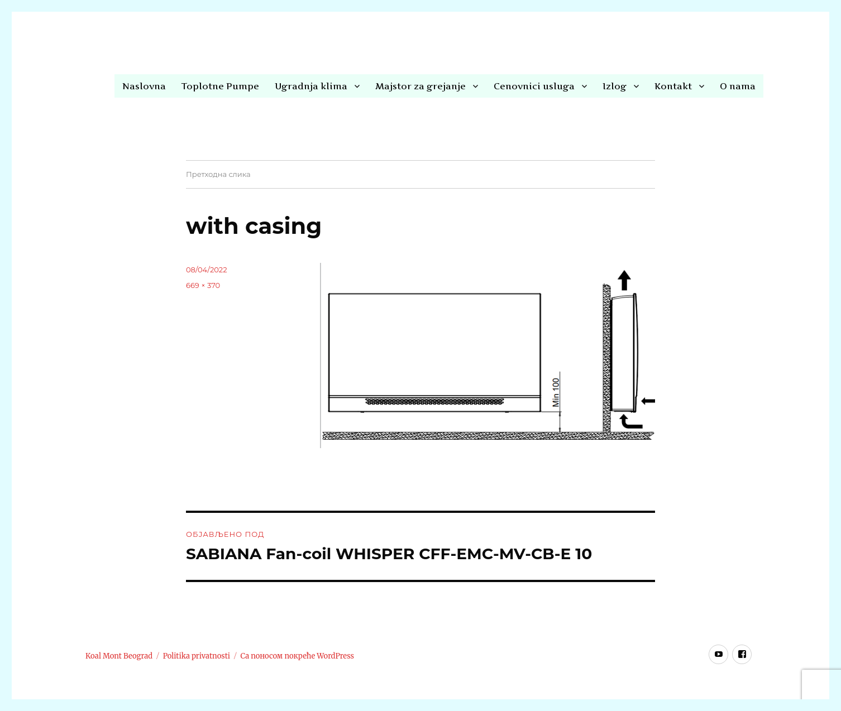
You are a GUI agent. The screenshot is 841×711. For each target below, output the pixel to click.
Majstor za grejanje (420, 86)
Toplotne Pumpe (220, 86)
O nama (738, 86)
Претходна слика (218, 174)
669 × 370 (203, 285)
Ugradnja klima (311, 86)
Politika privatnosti (196, 656)
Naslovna (144, 86)
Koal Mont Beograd (118, 656)
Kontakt (673, 86)
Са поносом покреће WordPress (297, 656)
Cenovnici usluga (534, 86)
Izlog (615, 86)
